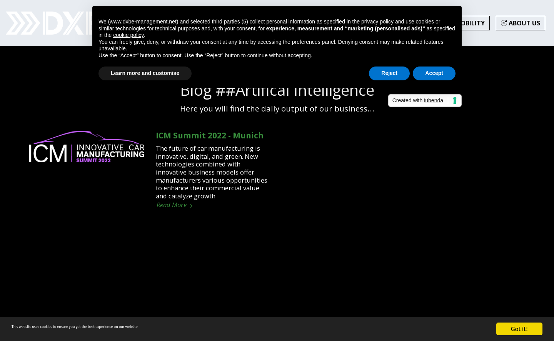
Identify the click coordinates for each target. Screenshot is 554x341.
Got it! (519, 329)
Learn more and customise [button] (145, 73)
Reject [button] (389, 73)
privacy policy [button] (377, 21)
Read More (176, 205)
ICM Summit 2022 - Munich (210, 135)
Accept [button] (434, 73)
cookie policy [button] (128, 35)
